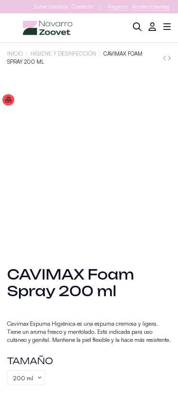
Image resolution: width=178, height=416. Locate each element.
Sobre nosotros (50, 6)
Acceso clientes (150, 6)
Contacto (82, 6)
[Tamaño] (26, 378)
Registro (118, 6)
